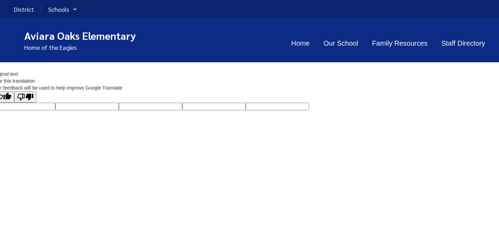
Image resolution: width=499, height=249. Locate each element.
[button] (62, 9)
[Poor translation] (25, 97)
